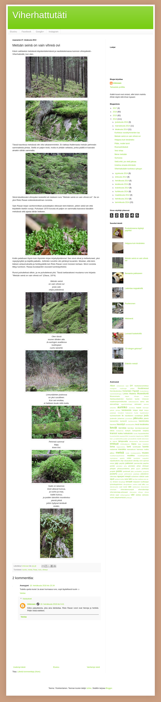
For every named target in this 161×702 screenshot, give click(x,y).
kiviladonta (119, 431)
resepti (128, 476)
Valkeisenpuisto (133, 401)
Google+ (40, 31)
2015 (115, 115)
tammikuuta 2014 (122, 202)
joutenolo (113, 418)
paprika (146, 463)
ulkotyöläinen (127, 484)
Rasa (35, 570)
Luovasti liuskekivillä (133, 334)
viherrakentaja (143, 489)
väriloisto (145, 495)
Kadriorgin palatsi (127, 388)
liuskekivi (146, 444)
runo (39, 570)
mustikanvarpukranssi (117, 455)
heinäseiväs (126, 410)
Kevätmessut (143, 388)
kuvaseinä (132, 436)
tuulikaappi (145, 482)
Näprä (127, 396)
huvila (136, 413)
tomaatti (129, 482)
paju (116, 463)
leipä (139, 444)
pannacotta (138, 463)
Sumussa (118, 158)
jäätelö (146, 418)
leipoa (133, 444)
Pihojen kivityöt (141, 396)
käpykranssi (140, 436)
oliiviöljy (136, 461)
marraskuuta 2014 (123, 126)
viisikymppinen (125, 495)
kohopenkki (136, 431)
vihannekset (145, 487)
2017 (115, 108)
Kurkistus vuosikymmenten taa (127, 133)
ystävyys (129, 497)
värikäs (138, 495)
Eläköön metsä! (131, 364)
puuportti (146, 471)
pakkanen (129, 463)
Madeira (132, 394)
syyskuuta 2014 (121, 173)
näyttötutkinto (115, 461)
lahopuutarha (133, 441)
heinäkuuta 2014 (122, 181)
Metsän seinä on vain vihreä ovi (128, 136)
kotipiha (146, 431)
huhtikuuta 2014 (122, 191)
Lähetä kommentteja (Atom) (28, 672)
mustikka (131, 455)
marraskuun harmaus (135, 449)
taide (126, 479)
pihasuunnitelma (123, 468)
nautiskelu (136, 458)
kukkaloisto (128, 433)
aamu (142, 401)
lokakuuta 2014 (121, 129)
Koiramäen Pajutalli (131, 391)
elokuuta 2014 (121, 177)
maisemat (113, 449)
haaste (138, 408)
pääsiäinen (145, 474)
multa (127, 453)
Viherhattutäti (39, 15)
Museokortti (143, 393)
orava (112, 463)
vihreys (45, 570)
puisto (119, 471)
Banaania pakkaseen (133, 273)
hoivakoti (121, 413)
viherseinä (133, 492)
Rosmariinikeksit (121, 147)
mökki (129, 458)
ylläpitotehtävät (120, 497)
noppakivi (145, 458)
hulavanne (129, 413)
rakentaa (113, 476)
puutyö (121, 474)
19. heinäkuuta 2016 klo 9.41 (52, 604)
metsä (30, 570)
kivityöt (127, 431)
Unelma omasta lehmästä (125, 165)
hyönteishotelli (115, 416)
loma (112, 446)
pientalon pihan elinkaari (138, 466)
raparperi (120, 476)
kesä (137, 424)
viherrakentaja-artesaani (119, 492)
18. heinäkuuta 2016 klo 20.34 (42, 586)
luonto (24, 570)
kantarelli (123, 421)
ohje (122, 461)
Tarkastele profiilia (117, 87)
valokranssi (136, 487)
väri (132, 494)
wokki (112, 497)
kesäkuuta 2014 (122, 184)
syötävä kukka (119, 479)
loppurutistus (121, 447)
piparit (138, 468)
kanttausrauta (132, 421)
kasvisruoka (144, 421)
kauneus (113, 424)
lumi (129, 446)
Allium (112, 386)
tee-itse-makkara (138, 479)
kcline (89, 688)
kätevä (115, 441)
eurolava (132, 408)
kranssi (113, 433)
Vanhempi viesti (93, 667)
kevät (113, 427)
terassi (115, 482)
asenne (146, 404)
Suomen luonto (132, 399)
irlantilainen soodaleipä (134, 416)
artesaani (138, 404)
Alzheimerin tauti (122, 386)
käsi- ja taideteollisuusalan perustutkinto (123, 439)
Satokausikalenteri (117, 399)
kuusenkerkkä (143, 433)
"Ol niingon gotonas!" (133, 349)
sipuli (112, 479)
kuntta (136, 433)
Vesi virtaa (119, 151)
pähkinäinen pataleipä (131, 474)
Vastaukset (27, 599)
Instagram (53, 31)
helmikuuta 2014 (122, 199)
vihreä (147, 492)
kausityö (121, 424)
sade (147, 476)
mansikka (122, 449)
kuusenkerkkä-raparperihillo (119, 436)
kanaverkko (114, 421)
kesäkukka (144, 424)
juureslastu (128, 418)
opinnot (146, 461)
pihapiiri (113, 468)
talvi (130, 479)
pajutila (121, 463)
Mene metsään (121, 154)
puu (132, 471)
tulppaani (136, 482)
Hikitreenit (129, 318)
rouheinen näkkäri (137, 476)
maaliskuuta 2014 (122, 195)
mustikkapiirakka (143, 455)
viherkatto (113, 489)
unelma (135, 484)
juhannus (121, 418)
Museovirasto (115, 396)
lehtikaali (114, 444)
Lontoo (125, 394)
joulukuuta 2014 (122, 122)
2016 (115, 112)
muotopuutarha (136, 453)
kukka (120, 433)
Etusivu (13, 31)
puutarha (113, 474)
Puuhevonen (130, 303)
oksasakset (128, 461)
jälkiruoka (138, 418)
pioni (133, 468)
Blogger (109, 688)
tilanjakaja (122, 482)
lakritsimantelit (144, 441)
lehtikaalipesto (125, 444)
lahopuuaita (123, 441)
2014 (115, 119)
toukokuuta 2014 (122, 188)
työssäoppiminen (116, 484)
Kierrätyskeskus (116, 391)
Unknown (31, 604)
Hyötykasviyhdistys (142, 386)
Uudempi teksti (19, 667)
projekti (112, 471)
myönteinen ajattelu (117, 458)
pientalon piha (121, 466)
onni (141, 461)
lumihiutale (137, 447)
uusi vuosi (123, 487)
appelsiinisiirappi (126, 404)
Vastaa (22, 593)
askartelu (113, 408)
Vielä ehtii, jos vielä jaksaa (125, 162)
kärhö (146, 436)
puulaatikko (138, 471)
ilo (123, 416)
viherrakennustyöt (127, 489)
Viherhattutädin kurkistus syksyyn (128, 169)
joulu (146, 415)
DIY (131, 386)
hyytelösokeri (144, 413)
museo (145, 453)
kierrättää (122, 428)
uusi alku (141, 484)
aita (147, 401)
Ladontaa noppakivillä (134, 288)
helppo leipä (138, 410)
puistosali (126, 471)
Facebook (26, 31)
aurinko (122, 407)
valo (129, 487)
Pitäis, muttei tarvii (122, 143)
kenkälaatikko (130, 424)
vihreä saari (114, 495)
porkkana (145, 468)
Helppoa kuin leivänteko (124, 140)
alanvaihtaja (114, 404)
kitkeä (112, 431)
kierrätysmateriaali (142, 428)
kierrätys (131, 428)
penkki (112, 466)
